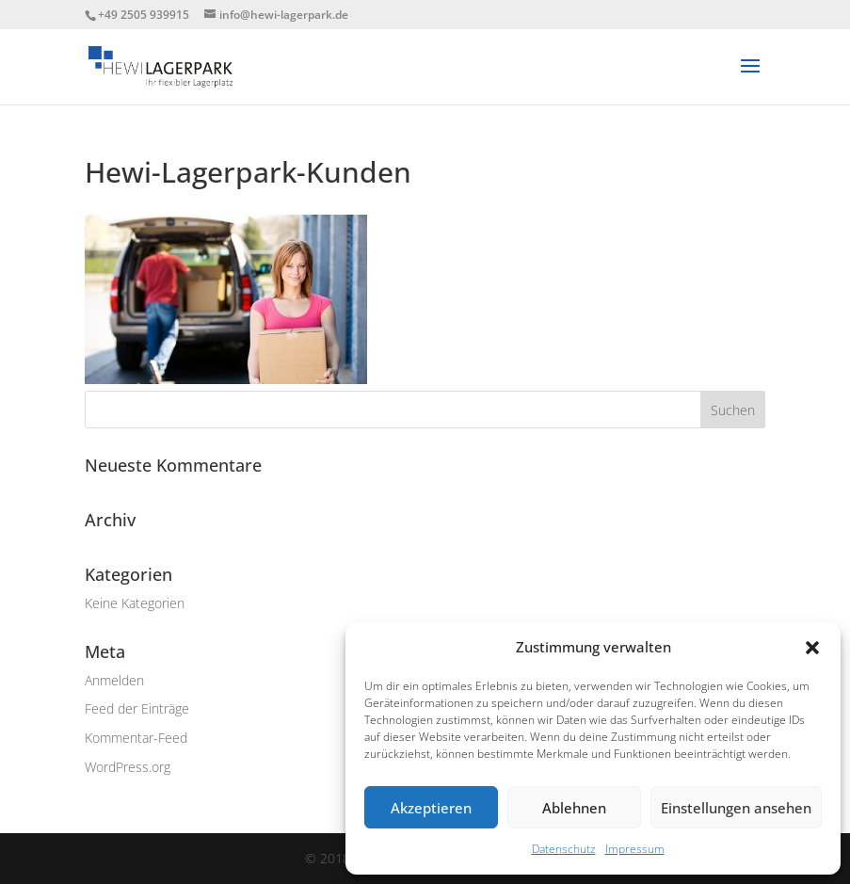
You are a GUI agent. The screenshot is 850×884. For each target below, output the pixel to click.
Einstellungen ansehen (736, 807)
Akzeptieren (431, 807)
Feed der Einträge (137, 708)
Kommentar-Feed (136, 738)
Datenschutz (564, 849)
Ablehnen (574, 807)
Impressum (635, 849)
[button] (812, 647)
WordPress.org (127, 767)
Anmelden (114, 680)
